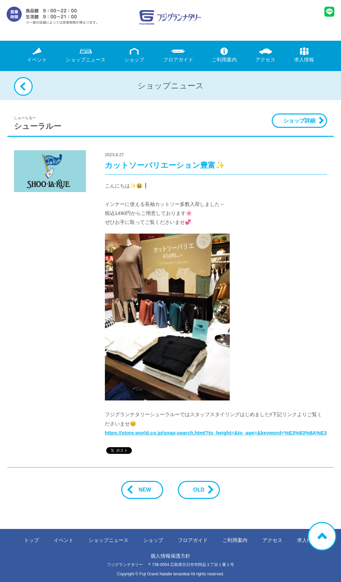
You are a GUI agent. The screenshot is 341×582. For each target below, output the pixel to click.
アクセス (265, 54)
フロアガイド (178, 54)
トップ (31, 540)
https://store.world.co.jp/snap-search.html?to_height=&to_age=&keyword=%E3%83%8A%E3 (216, 432)
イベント (37, 54)
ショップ (134, 54)
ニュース (86, 54)
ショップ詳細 (299, 120)
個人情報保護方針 (170, 556)
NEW (142, 490)
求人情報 (304, 54)
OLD (201, 490)
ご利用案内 (224, 54)
